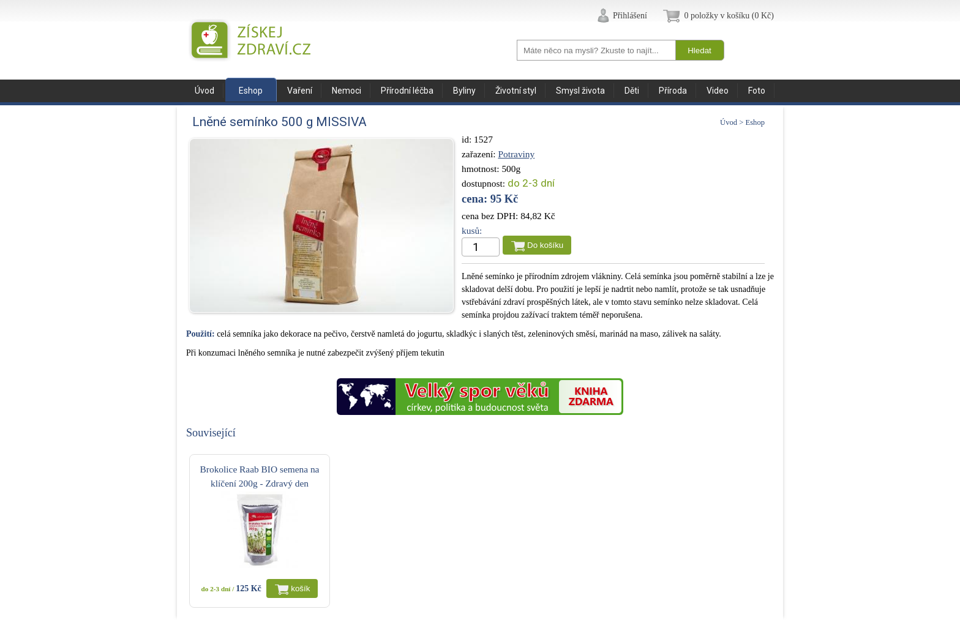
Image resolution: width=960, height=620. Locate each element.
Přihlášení (630, 15)
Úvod (204, 90)
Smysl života (580, 90)
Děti (631, 90)
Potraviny (516, 154)
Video (718, 90)
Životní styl (515, 90)
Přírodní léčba (407, 90)
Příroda (673, 90)
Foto (756, 90)
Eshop (251, 90)
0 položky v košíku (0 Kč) (729, 15)
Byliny (464, 90)
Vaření (299, 90)
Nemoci (346, 90)
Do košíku (545, 245)
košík (300, 588)
